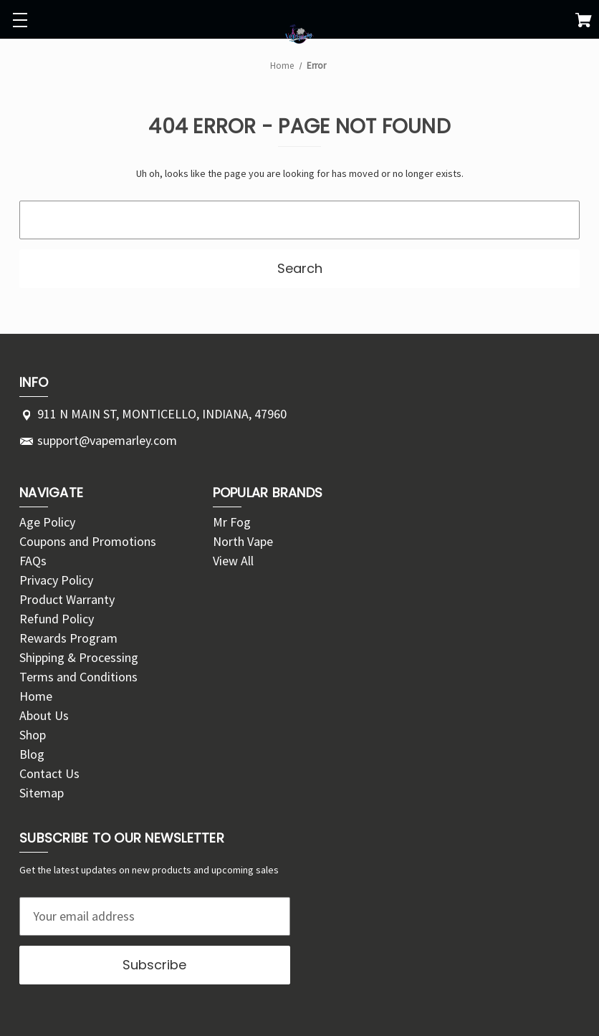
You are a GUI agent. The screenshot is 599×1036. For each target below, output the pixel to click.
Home (35, 696)
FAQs (33, 560)
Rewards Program (68, 638)
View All (233, 560)
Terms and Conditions (78, 676)
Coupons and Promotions (87, 541)
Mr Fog (232, 522)
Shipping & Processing (78, 657)
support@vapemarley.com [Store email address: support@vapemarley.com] (107, 440)
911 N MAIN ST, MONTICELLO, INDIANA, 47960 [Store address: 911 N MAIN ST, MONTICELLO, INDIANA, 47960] (162, 414)
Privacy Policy (56, 580)
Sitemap (41, 793)
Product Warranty (67, 599)
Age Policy (47, 522)
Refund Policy (56, 618)
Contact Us (49, 773)
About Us (44, 715)
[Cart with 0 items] (583, 22)
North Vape (243, 541)
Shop (32, 734)
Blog (31, 754)
